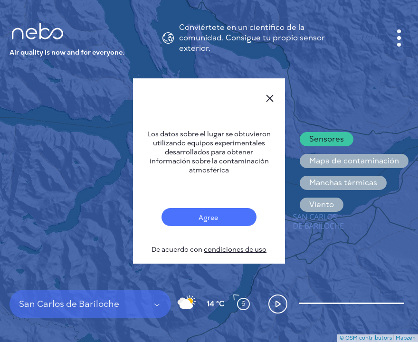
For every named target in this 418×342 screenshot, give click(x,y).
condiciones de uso (235, 249)
